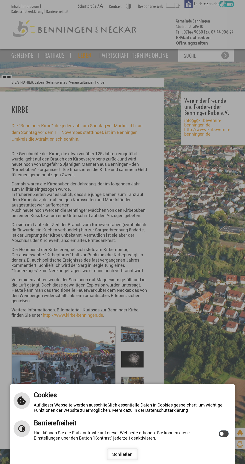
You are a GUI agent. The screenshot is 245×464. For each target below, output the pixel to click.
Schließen (122, 454)
